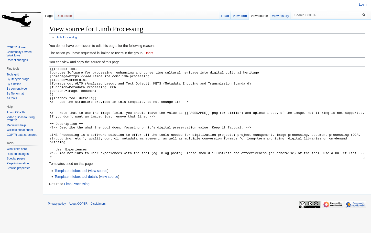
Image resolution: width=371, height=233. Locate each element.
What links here (17, 149)
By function (14, 84)
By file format (15, 93)
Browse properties (18, 168)
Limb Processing (66, 37)
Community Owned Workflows (19, 53)
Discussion (64, 16)
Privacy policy (57, 222)
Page (49, 16)
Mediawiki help (16, 125)
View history (280, 16)
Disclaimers (98, 222)
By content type (17, 88)
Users (148, 53)
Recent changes (17, 60)
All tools (12, 98)
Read (225, 16)
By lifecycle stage (18, 79)
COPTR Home (16, 47)
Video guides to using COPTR (21, 119)
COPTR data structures (22, 135)
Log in (363, 4)
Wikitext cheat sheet (20, 130)
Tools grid (13, 74)
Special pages (16, 158)
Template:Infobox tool (71, 189)
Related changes (18, 154)
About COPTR (16, 112)
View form (240, 16)
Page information (18, 163)
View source (259, 16)
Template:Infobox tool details (76, 195)
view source (98, 189)
